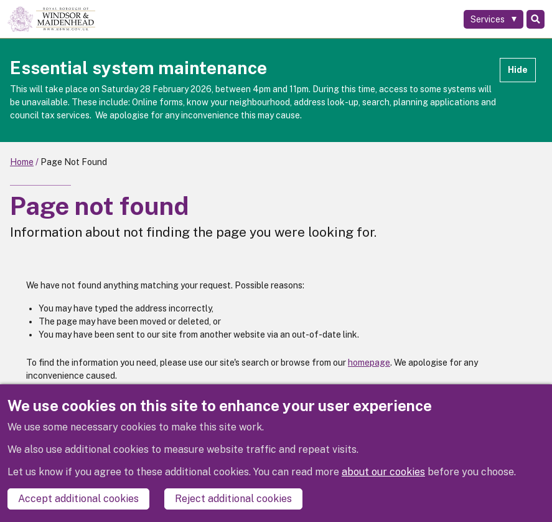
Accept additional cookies (78, 499)
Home (22, 162)
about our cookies (383, 472)
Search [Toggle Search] (535, 19)
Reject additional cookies (233, 499)
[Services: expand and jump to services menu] (493, 19)
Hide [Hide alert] (518, 70)
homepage (369, 363)
